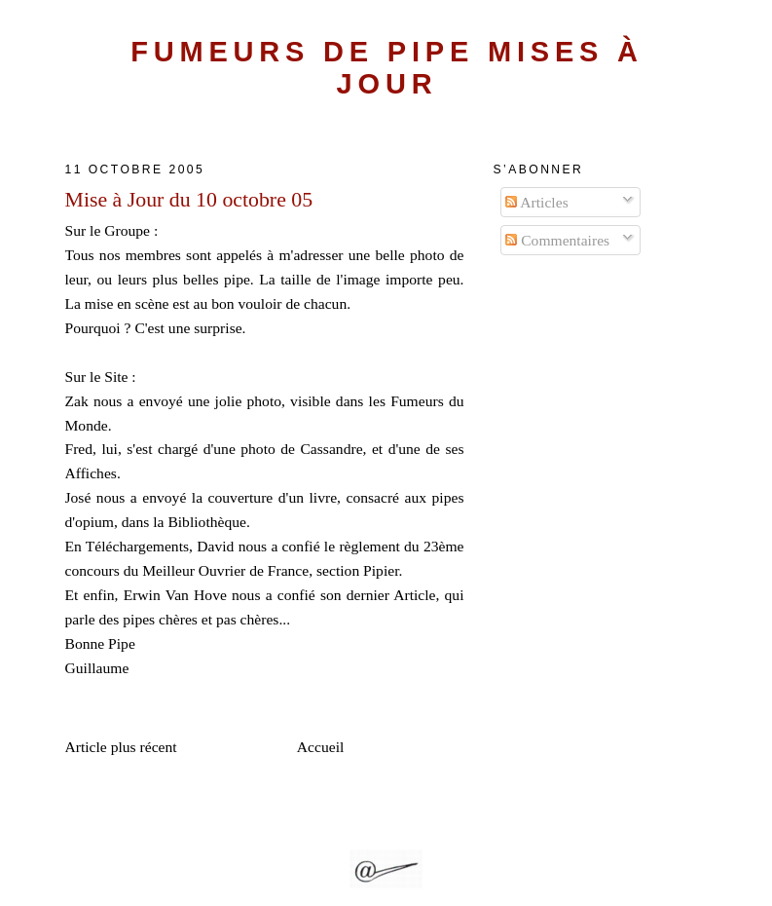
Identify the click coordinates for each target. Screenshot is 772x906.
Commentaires (557, 240)
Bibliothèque (206, 521)
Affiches (91, 473)
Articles (536, 202)
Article (414, 594)
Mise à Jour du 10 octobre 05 (189, 199)
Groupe (127, 230)
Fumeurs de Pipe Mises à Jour (386, 67)
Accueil (321, 746)
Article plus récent (121, 746)
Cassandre (331, 448)
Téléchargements (137, 546)
